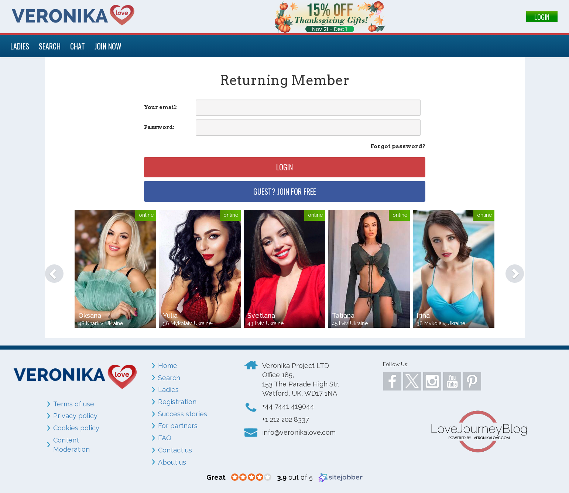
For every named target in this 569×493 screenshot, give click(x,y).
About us (172, 462)
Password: (159, 127)
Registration (177, 402)
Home (167, 365)
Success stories (182, 414)
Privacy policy (75, 416)
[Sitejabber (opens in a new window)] (340, 477)
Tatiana (343, 315)
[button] (50, 270)
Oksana (89, 315)
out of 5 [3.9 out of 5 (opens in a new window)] (295, 477)
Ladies (168, 389)
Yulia (170, 315)
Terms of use (73, 404)
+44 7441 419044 (288, 406)
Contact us (175, 450)
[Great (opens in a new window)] (216, 477)
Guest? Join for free (284, 191)
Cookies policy (76, 428)
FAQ (164, 438)
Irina (423, 315)
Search (169, 378)
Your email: (161, 107)
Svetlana (261, 315)
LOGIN (541, 17)
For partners (178, 426)
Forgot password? (397, 146)
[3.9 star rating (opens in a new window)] (251, 477)
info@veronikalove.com (299, 432)
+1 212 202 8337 (285, 419)
